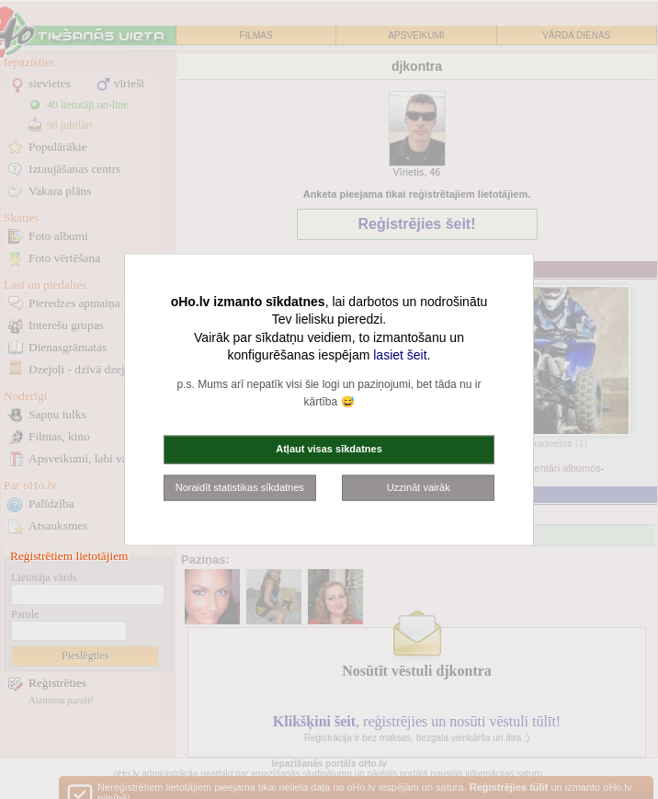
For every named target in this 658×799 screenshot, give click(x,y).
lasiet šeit (399, 355)
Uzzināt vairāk (418, 486)
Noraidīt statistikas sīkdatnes (240, 486)
